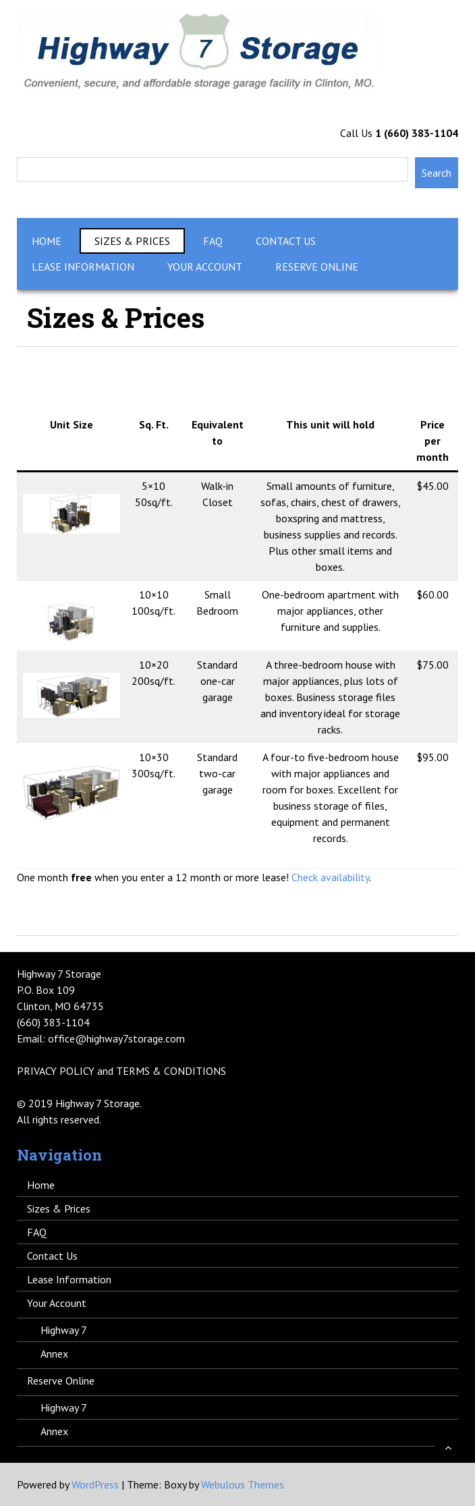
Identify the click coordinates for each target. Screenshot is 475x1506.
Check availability (330, 877)
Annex (54, 1353)
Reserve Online (316, 266)
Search (436, 172)
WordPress (95, 1484)
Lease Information (83, 266)
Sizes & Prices (132, 241)
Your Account (204, 266)
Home (46, 241)
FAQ (213, 241)
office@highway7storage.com (116, 1038)
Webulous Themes (242, 1484)
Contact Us (286, 241)
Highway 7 (63, 1330)
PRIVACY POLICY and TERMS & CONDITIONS (121, 1071)
